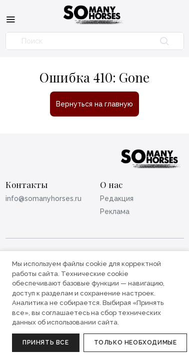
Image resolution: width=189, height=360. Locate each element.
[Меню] (11, 19)
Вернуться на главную (94, 104)
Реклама (115, 212)
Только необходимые (135, 342)
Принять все (45, 342)
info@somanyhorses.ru (44, 198)
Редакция (117, 198)
